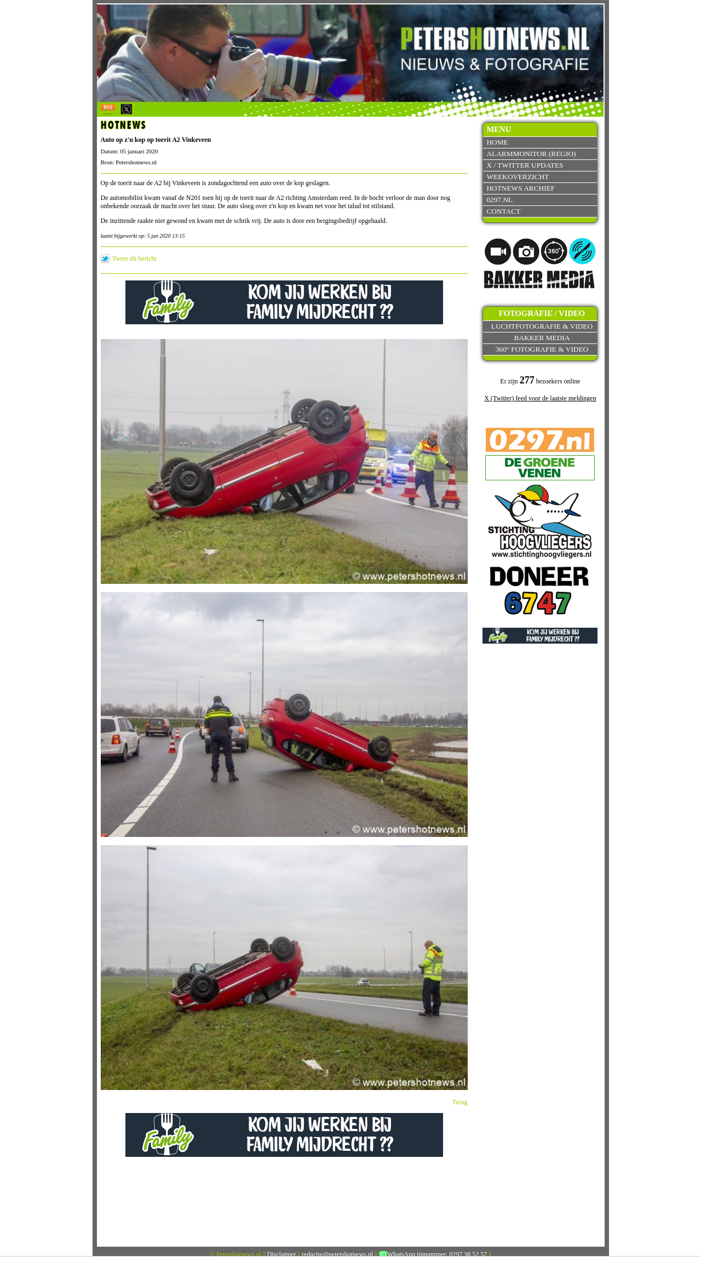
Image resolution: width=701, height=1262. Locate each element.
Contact (503, 211)
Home (497, 142)
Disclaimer (281, 1254)
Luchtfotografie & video (542, 326)
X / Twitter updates (524, 165)
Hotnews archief (520, 188)
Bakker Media (542, 338)
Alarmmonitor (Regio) (531, 154)
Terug (460, 1102)
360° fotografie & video (542, 349)
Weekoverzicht (517, 177)
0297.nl (499, 200)
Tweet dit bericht (134, 258)
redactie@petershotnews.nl (337, 1254)
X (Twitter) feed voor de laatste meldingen (540, 398)
